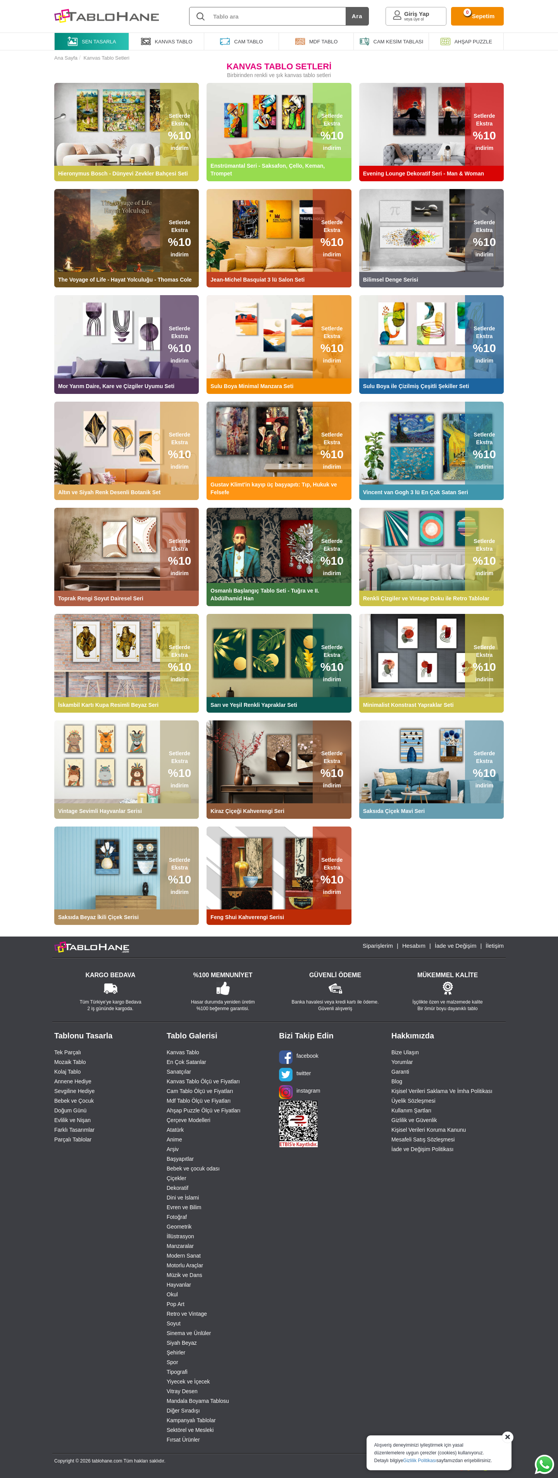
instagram (299, 1092)
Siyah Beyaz (182, 1343)
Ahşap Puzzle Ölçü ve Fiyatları (204, 1110)
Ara (357, 16)
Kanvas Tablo (183, 1052)
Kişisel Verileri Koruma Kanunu (428, 1130)
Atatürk (175, 1130)
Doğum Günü (70, 1110)
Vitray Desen (182, 1391)
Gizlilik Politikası (419, 1460)
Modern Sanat (184, 1256)
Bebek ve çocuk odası (193, 1168)
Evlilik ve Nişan (72, 1120)
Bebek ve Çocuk (74, 1101)
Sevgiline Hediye (74, 1091)
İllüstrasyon (180, 1236)
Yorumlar (402, 1062)
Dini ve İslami (183, 1197)
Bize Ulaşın (405, 1052)
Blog (396, 1081)
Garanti (400, 1072)
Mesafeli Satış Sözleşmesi (423, 1139)
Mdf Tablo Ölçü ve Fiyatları (199, 1101)
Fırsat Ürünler (183, 1440)
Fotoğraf (177, 1217)
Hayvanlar (179, 1285)
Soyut (174, 1323)
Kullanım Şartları (411, 1110)
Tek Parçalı (67, 1052)
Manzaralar (180, 1246)
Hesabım (413, 945)
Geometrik (179, 1227)
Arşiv (173, 1149)
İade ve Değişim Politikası (422, 1149)
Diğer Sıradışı (183, 1411)
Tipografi (177, 1372)
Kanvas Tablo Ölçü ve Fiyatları (203, 1081)
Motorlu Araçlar (185, 1265)
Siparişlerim (378, 945)
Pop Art (175, 1304)
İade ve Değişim (456, 945)
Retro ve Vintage (187, 1314)
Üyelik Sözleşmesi (413, 1101)
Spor (172, 1362)
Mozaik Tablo (70, 1062)
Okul (172, 1294)
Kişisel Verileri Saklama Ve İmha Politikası (442, 1091)
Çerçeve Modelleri (188, 1120)
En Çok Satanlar (186, 1062)
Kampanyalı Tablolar (191, 1420)
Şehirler (176, 1352)
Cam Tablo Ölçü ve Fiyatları (200, 1091)
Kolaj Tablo (67, 1072)
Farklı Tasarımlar (74, 1130)
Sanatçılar (179, 1072)
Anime (174, 1139)
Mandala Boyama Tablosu (198, 1401)
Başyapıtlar (180, 1159)
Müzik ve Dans (184, 1275)
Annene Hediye (72, 1081)
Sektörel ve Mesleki (190, 1430)
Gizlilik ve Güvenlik (414, 1120)
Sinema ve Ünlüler (189, 1333)
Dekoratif (177, 1188)
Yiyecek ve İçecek (188, 1381)
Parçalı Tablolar (72, 1139)
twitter (295, 1074)
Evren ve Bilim (184, 1207)
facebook (299, 1057)
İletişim (495, 945)
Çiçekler (176, 1178)
